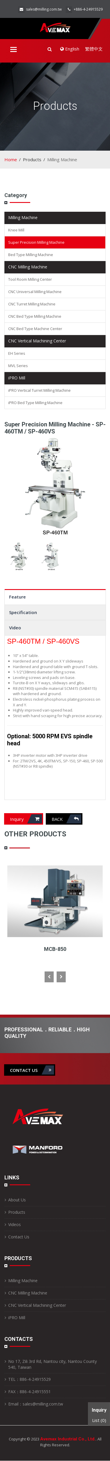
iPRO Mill (16, 378)
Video (15, 628)
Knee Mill (16, 230)
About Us (17, 1200)
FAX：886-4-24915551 (29, 1391)
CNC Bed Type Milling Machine (34, 316)
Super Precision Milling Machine (36, 242)
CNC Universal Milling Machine (35, 291)
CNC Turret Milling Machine (31, 304)
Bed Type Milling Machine (30, 254)
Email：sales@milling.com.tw (35, 1404)
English (69, 49)
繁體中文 (94, 49)
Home (10, 159)
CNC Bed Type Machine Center (35, 328)
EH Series (16, 353)
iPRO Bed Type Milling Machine (35, 402)
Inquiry (26, 818)
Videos (14, 1224)
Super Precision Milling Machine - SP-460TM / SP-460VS (55, 428)
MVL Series (18, 365)
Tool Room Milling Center (30, 279)
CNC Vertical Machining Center (37, 341)
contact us (32, 1070)
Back (66, 818)
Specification (23, 612)
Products (16, 1212)
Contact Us (18, 1237)
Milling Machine (23, 217)
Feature (17, 597)
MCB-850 (55, 949)
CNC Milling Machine (27, 267)
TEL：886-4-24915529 (29, 1379)
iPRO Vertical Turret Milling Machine (39, 390)
